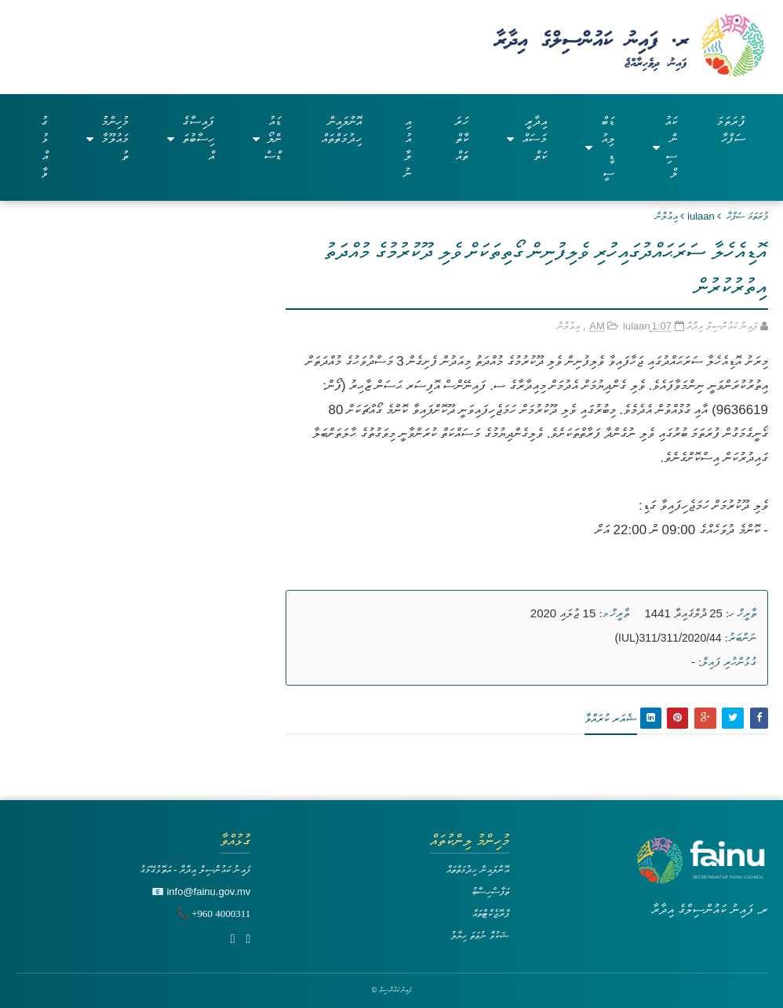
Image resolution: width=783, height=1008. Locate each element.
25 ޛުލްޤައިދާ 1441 (684, 613)
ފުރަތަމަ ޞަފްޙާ (747, 216)
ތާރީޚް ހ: (741, 613)
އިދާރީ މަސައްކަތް (527, 138)
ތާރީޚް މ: (614, 613)
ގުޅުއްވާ (44, 147)
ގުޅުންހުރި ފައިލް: (727, 662)
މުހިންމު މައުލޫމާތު (107, 138)
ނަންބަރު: (740, 637)
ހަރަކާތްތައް (461, 138)
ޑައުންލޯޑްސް (267, 138)
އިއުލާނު (407, 147)
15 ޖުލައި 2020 (562, 613)
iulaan (701, 216)
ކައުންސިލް (665, 147)
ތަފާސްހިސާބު (490, 891)
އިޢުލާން (666, 216)
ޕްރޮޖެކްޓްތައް (490, 913)
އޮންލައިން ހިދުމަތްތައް (342, 130)
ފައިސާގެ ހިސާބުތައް (190, 138)
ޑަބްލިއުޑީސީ (599, 147)
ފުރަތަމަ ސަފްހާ (730, 130)
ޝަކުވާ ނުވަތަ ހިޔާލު (479, 935)
